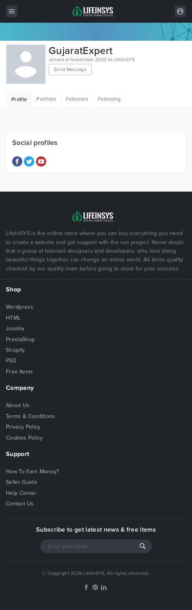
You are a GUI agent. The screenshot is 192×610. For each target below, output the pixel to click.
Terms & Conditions (30, 416)
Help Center (21, 493)
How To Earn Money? (32, 471)
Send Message (70, 69)
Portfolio (46, 99)
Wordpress (19, 307)
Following (109, 99)
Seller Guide (21, 482)
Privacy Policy (23, 427)
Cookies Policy (24, 437)
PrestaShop (20, 339)
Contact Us (20, 503)
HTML (13, 318)
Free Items (19, 371)
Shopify (15, 350)
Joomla (15, 328)
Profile (19, 99)
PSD (11, 360)
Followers (77, 99)
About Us (18, 405)
